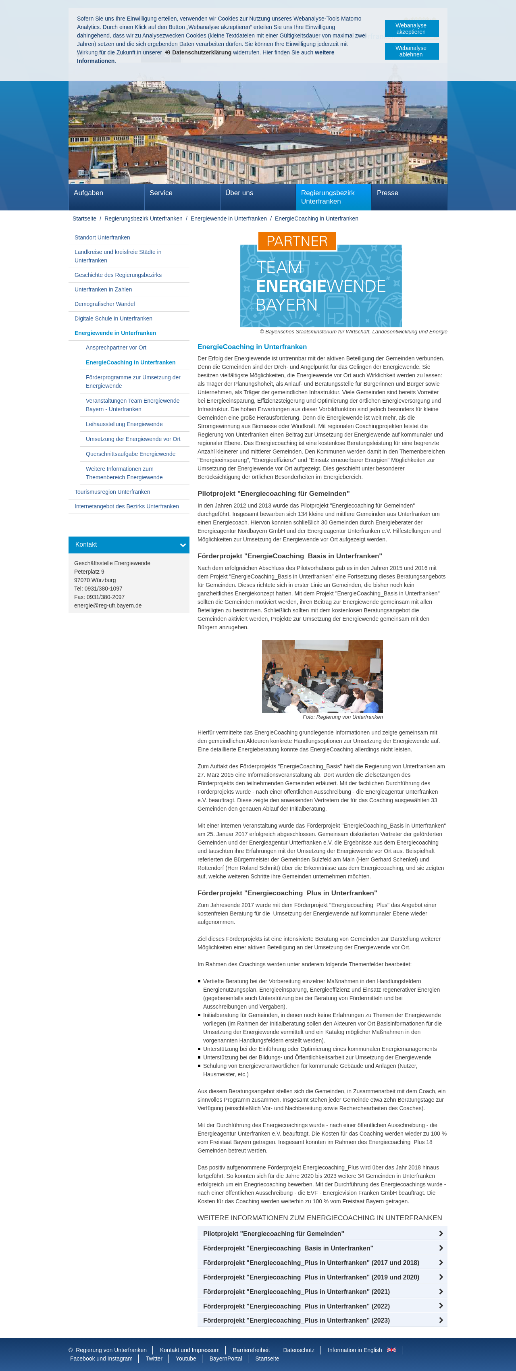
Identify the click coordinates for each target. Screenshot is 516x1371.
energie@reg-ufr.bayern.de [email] (108, 605)
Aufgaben (88, 193)
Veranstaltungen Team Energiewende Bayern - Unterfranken (132, 404)
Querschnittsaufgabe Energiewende (131, 454)
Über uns (239, 193)
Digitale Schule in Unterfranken (113, 318)
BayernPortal (226, 1358)
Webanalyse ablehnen (411, 51)
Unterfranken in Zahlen (103, 289)
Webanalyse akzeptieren (411, 28)
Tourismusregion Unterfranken (112, 492)
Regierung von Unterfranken (111, 1350)
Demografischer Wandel (105, 304)
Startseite (84, 218)
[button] (322, 1234)
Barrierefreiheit (251, 1350)
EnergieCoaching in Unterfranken (316, 218)
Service (161, 193)
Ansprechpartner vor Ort (116, 347)
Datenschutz (298, 1350)
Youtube (186, 1358)
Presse (387, 193)
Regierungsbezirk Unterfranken (328, 197)
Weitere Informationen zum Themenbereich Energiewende (124, 473)
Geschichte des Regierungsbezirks (118, 275)
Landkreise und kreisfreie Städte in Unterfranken (118, 256)
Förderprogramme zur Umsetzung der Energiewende (133, 381)
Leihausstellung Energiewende (124, 424)
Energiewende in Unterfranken (229, 218)
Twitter (154, 1358)
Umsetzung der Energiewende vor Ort (133, 439)
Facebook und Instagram (101, 1358)
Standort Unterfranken (102, 237)
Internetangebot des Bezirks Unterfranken (127, 506)
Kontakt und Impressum (190, 1350)
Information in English (355, 1350)
